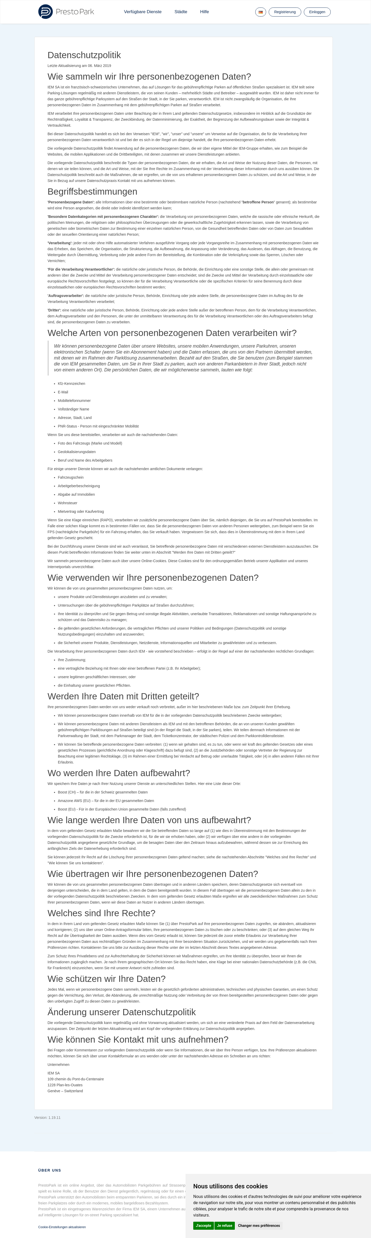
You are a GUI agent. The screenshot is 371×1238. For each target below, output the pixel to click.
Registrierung (285, 12)
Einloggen (317, 12)
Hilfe (204, 11)
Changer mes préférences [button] (259, 1226)
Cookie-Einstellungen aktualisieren (62, 1227)
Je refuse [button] (224, 1226)
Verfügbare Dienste (143, 11)
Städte (181, 11)
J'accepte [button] (203, 1226)
